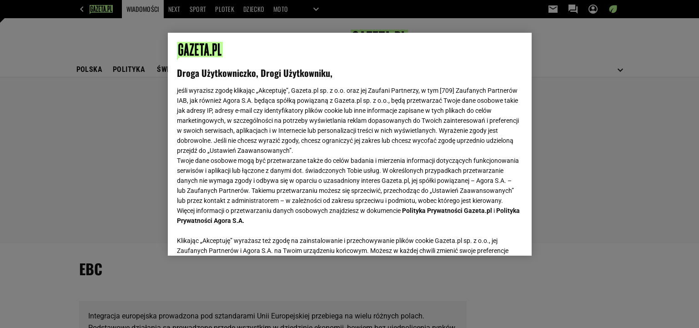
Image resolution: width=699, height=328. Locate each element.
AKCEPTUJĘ (491, 238)
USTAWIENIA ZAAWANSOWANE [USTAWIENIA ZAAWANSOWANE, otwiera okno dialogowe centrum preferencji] (236, 237)
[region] (350, 144)
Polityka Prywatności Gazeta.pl (447, 210)
